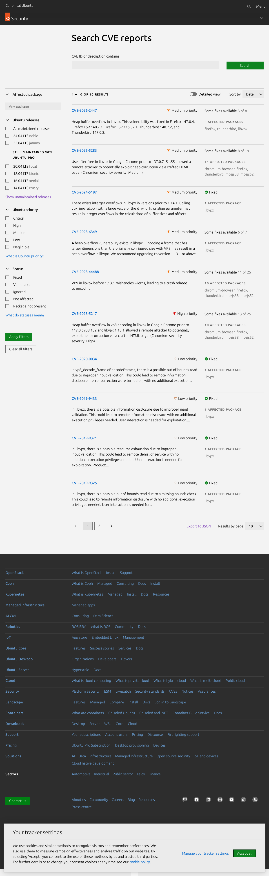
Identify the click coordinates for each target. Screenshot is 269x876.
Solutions (13, 756)
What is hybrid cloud (169, 680)
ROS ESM (79, 627)
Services (124, 648)
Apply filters (19, 337)
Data (82, 756)
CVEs (173, 691)
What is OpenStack (87, 573)
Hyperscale (80, 670)
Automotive (81, 774)
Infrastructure (100, 756)
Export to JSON (199, 526)
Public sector (123, 774)
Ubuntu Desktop (19, 659)
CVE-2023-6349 (84, 232)
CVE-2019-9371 (84, 438)
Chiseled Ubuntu (121, 713)
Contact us (17, 801)
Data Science (103, 616)
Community (124, 627)
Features (79, 648)
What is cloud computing (91, 680)
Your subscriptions (86, 734)
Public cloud (235, 680)
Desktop (78, 724)
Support (126, 573)
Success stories (102, 648)
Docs (142, 583)
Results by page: (231, 526)
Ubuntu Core (15, 648)
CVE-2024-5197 (84, 192)
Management (133, 637)
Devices (159, 745)
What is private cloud (132, 680)
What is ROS (100, 627)
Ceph (9, 583)
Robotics (12, 627)
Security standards (150, 691)
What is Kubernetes (87, 594)
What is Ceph (82, 583)
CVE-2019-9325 (84, 483)
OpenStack (14, 573)
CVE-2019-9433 (84, 398)
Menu (260, 6)
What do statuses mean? (24, 315)
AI (73, 756)
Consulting (125, 583)
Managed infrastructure (24, 605)
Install (111, 573)
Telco (141, 774)
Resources (161, 594)
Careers (118, 800)
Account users (116, 734)
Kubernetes (14, 594)
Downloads (14, 724)
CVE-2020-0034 (84, 359)
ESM (107, 691)
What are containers (88, 713)
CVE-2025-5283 (84, 150)
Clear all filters (20, 349)
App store (79, 637)
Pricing (137, 734)
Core (119, 724)
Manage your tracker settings (205, 853)
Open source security (173, 756)
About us (79, 800)
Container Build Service (191, 713)
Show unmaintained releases (28, 197)
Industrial (101, 774)
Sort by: (235, 94)
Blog (131, 800)
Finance (155, 774)
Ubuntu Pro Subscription (91, 745)
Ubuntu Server (17, 670)
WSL (107, 724)
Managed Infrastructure (134, 756)
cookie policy (139, 862)
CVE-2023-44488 (85, 272)
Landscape (14, 702)
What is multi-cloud (205, 680)
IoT (8, 637)
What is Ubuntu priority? (24, 256)
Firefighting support (183, 734)
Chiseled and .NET (153, 713)
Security (12, 691)
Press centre (82, 807)
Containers (14, 713)
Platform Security (86, 691)
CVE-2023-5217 (84, 313)
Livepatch (123, 691)
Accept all (244, 853)
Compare (116, 702)
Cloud (10, 680)
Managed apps (83, 605)
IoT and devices (206, 756)
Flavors (126, 659)
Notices (187, 691)
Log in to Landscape (170, 702)
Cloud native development (93, 763)
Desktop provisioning (132, 745)
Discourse (155, 734)
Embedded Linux (105, 637)
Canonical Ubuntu (19, 5)
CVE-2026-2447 (84, 110)
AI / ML (11, 616)
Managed (104, 583)
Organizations (83, 659)
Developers (107, 659)
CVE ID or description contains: (96, 56)
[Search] (249, 6)
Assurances (207, 691)
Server (94, 724)
